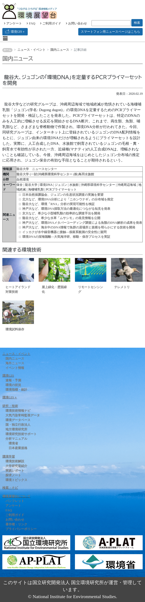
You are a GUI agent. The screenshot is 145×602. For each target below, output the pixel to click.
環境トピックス (16, 480)
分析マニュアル (16, 438)
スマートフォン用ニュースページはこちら (110, 31)
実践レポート (14, 470)
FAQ (31, 23)
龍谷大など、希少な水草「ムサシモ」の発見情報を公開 (61, 218)
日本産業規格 (18, 448)
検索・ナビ (10, 487)
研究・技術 (10, 406)
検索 (137, 22)
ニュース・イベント (31, 49)
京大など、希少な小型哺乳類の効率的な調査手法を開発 (61, 213)
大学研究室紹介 (16, 466)
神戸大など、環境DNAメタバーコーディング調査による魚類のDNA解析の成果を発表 (82, 222)
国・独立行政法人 (17, 424)
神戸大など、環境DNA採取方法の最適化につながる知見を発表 (66, 208)
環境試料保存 (14, 329)
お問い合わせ (76, 23)
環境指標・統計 (16, 389)
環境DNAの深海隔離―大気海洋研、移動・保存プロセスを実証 (66, 236)
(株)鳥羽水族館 (83, 174)
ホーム (7, 50)
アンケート (13, 23)
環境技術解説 (14, 461)
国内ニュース (59, 49)
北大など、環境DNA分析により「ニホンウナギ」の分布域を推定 (67, 199)
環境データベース (17, 420)
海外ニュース (14, 363)
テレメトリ (122, 287)
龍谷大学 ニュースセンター (36, 169)
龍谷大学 (23, 174)
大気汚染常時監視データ (22, 415)
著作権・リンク (16, 524)
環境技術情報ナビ (17, 410)
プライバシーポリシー (21, 529)
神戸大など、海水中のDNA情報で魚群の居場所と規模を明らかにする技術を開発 (78, 227)
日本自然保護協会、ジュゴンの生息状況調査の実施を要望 (62, 194)
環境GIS (8, 375)
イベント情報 (14, 367)
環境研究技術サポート (21, 434)
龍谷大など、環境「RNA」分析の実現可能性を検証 (58, 204)
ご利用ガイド (50, 23)
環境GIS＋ (15, 31)
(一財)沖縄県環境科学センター (51, 174)
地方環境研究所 (16, 429)
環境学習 (8, 456)
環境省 (13, 443)
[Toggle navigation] (5, 38)
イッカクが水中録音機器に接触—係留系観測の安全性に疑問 (64, 232)
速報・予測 (13, 380)
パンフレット (14, 501)
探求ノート (13, 475)
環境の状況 (13, 385)
